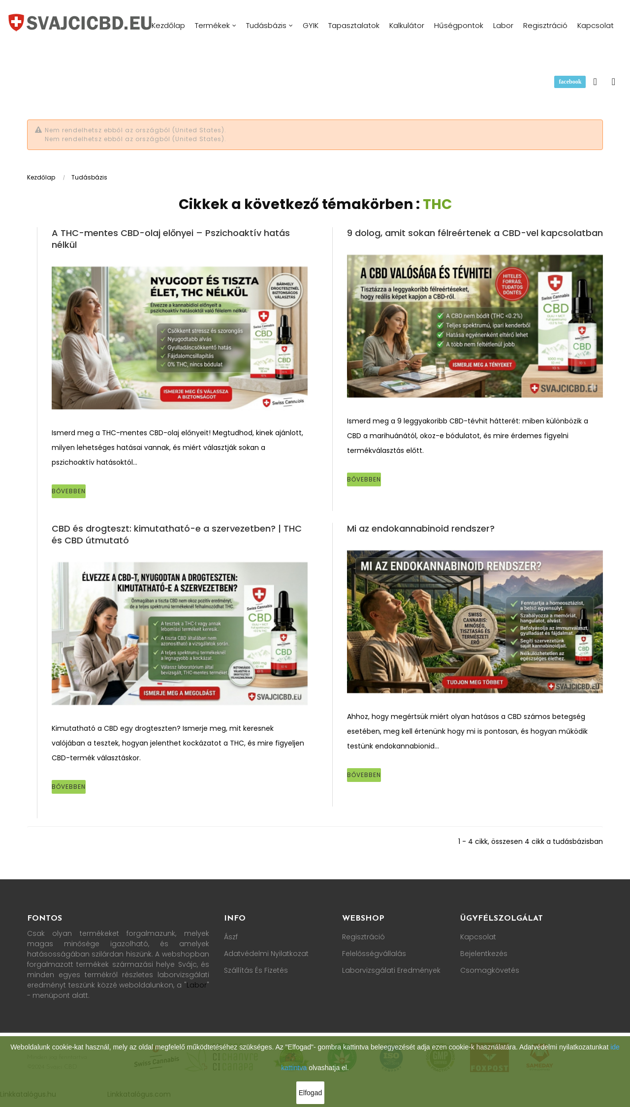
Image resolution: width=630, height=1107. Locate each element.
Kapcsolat (478, 937)
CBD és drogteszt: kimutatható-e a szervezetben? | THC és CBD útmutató (177, 534)
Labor (197, 985)
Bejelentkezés (483, 953)
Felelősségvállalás (374, 953)
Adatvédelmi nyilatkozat (266, 953)
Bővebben (69, 491)
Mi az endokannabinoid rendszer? (421, 528)
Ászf (231, 937)
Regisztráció (363, 937)
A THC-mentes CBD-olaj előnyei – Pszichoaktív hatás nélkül (171, 239)
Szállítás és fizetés (256, 970)
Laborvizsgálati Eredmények (391, 970)
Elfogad (310, 1093)
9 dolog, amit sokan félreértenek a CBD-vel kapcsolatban (475, 233)
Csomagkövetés (489, 970)
